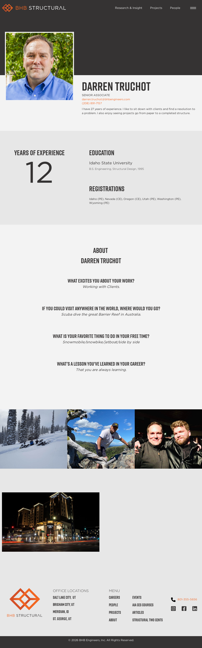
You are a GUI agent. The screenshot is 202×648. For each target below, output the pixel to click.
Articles (138, 612)
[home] (56, 8)
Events (136, 597)
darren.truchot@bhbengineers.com (106, 99)
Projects (156, 7)
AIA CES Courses (142, 605)
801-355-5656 (187, 599)
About (113, 620)
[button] (193, 8)
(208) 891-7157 (92, 103)
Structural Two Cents (147, 620)
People (175, 7)
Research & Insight (128, 7)
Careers (114, 597)
